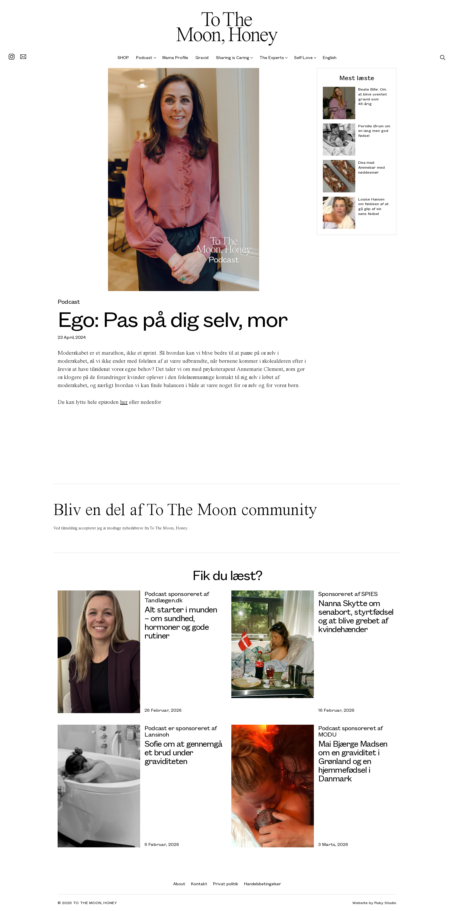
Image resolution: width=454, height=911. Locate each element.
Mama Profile (175, 57)
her (124, 402)
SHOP (123, 57)
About (179, 883)
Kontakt (199, 883)
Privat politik (225, 883)
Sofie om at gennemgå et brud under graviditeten (183, 752)
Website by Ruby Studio (374, 902)
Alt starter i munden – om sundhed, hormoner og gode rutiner (180, 622)
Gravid (201, 57)
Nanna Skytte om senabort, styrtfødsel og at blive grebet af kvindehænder (355, 615)
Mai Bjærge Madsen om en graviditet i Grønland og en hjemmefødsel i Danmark (352, 761)
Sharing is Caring (232, 57)
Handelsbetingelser (262, 883)
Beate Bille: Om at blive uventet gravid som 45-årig (372, 96)
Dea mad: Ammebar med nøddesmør (371, 167)
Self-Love (303, 57)
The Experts (271, 57)
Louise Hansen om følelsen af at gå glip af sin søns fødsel (373, 206)
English (329, 57)
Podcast (144, 57)
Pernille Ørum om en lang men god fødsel (374, 130)
